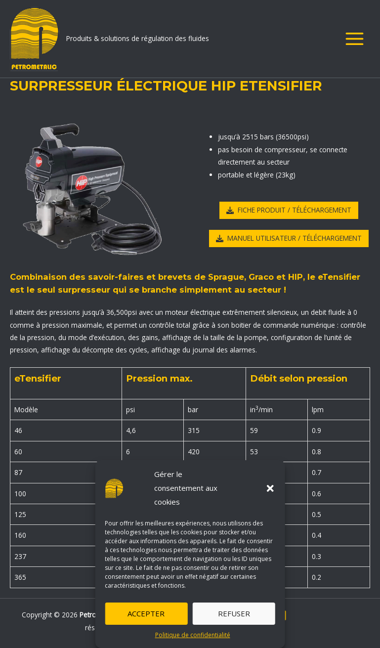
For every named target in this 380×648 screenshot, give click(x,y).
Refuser (234, 613)
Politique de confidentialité (192, 635)
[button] (270, 488)
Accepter (146, 613)
